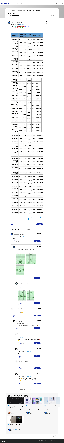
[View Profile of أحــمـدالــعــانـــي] (14, 22)
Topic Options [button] (52, 15)
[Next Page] (38, 229)
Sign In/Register (55, 3)
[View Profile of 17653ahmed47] (16, 308)
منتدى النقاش (13, 3)
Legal (21, 441)
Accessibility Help (5, 439)
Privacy (3, 441)
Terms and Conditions (25, 439)
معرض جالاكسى (19, 3)
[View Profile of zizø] (16, 321)
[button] (41, 22)
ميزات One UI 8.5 (32, 406)
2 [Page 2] (33, 229)
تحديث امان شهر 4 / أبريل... (15, 406)
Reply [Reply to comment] (37, 241)
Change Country (42, 440)
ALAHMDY (13, 412)
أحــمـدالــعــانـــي (32, 412)
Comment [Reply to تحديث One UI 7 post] (39, 224)
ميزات (14, 221)
